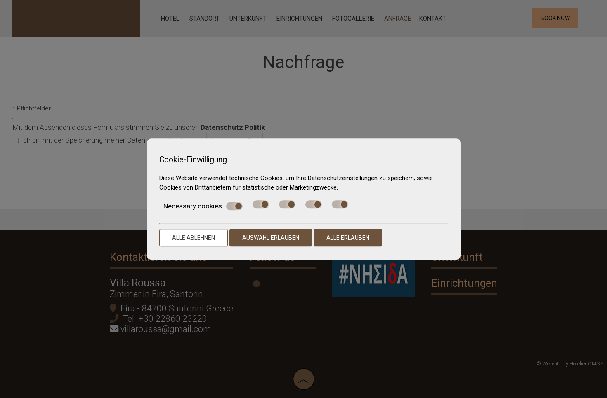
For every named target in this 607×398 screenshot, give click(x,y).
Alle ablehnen (193, 237)
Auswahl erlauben (270, 237)
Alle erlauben (347, 237)
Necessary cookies (203, 206)
